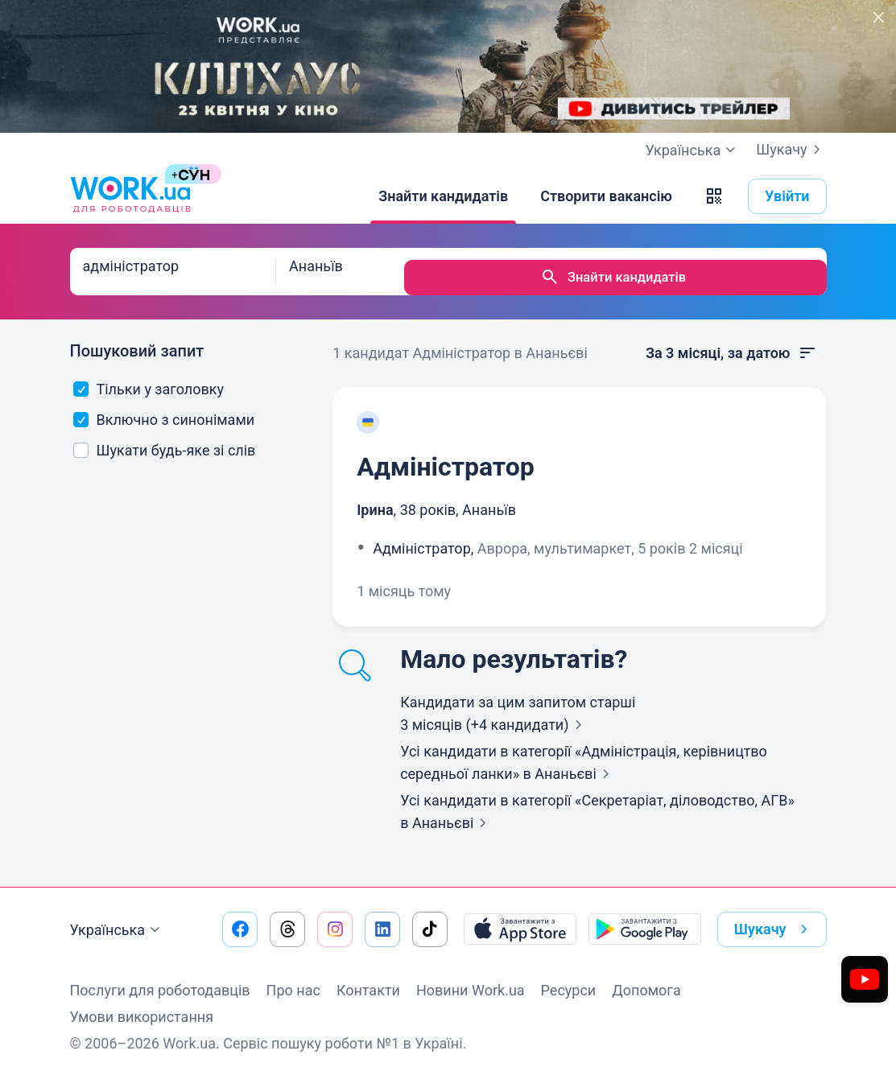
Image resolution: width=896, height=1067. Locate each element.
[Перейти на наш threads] (287, 917)
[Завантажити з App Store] (520, 917)
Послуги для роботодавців (160, 978)
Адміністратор (446, 454)
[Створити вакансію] (606, 196)
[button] (714, 196)
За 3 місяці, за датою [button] (732, 341)
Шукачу (791, 149)
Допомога (646, 978)
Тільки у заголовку (148, 377)
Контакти (368, 978)
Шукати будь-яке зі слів (164, 438)
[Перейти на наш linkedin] (382, 917)
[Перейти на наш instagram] (335, 917)
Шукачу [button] (774, 917)
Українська (117, 918)
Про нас (293, 978)
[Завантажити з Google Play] (644, 917)
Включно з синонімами (163, 407)
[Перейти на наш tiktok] (430, 917)
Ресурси (569, 978)
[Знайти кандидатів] (443, 196)
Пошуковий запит (137, 338)
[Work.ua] (130, 196)
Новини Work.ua (470, 978)
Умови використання (142, 1004)
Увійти (787, 195)
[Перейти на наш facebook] (240, 917)
